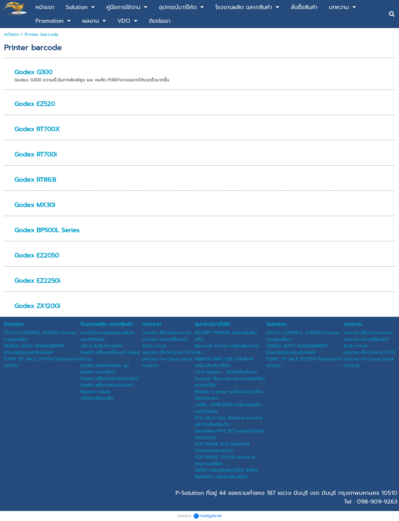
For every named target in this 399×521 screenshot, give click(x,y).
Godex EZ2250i (37, 280)
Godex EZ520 (34, 104)
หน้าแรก (11, 34)
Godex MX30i (34, 205)
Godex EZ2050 (36, 255)
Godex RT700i (35, 154)
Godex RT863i (35, 179)
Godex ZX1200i (37, 306)
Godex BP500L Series (46, 230)
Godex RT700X (37, 129)
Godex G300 (33, 72)
